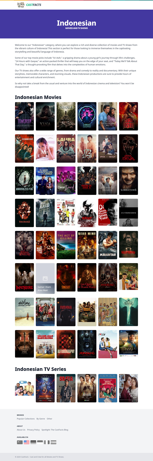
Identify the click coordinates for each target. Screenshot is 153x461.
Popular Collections (26, 418)
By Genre (41, 418)
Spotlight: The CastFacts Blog (55, 429)
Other (49, 418)
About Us (21, 429)
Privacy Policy (33, 429)
